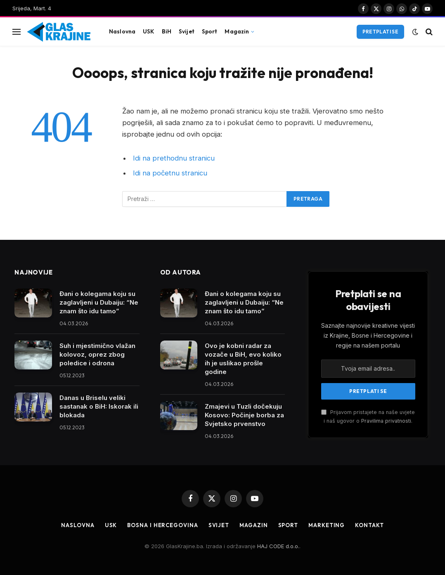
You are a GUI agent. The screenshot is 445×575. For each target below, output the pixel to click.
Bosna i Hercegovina (162, 525)
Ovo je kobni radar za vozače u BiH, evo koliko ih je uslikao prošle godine (243, 359)
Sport (210, 31)
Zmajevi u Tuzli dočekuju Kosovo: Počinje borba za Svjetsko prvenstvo (244, 415)
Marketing (326, 525)
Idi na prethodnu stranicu (174, 158)
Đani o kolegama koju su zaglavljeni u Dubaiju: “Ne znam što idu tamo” (98, 302)
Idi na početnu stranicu (170, 173)
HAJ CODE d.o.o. (278, 546)
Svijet (186, 31)
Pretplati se (380, 31)
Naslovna (122, 31)
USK (148, 31)
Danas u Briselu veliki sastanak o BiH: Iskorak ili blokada (98, 406)
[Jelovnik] (16, 31)
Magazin (237, 31)
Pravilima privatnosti (386, 421)
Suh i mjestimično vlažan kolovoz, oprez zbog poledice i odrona (97, 354)
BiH (166, 31)
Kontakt (369, 525)
